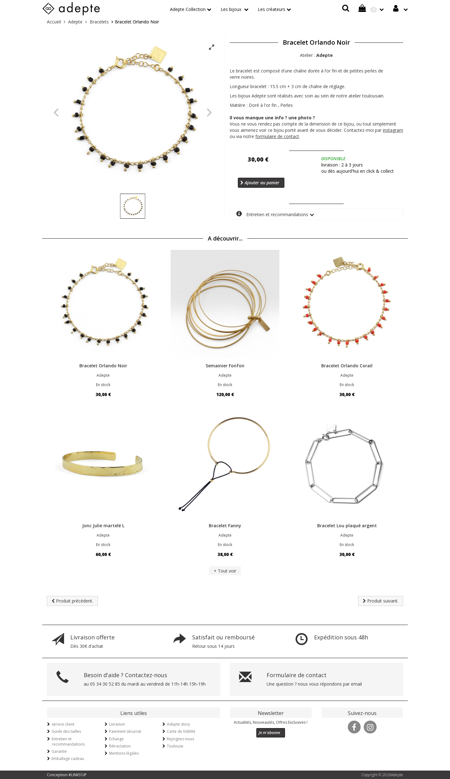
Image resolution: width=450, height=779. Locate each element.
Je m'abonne (269, 732)
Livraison (117, 724)
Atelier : (316, 55)
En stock (103, 384)
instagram (393, 130)
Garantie (59, 751)
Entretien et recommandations (272, 214)
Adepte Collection (188, 9)
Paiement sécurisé (125, 731)
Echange (116, 739)
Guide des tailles (66, 731)
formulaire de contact (277, 136)
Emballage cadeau (68, 758)
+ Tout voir (225, 571)
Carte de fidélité (181, 731)
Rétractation (120, 746)
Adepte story (178, 724)
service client (63, 724)
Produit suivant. (380, 601)
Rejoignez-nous (180, 739)
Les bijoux (231, 9)
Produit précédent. (72, 601)
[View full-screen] (211, 47)
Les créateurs (271, 9)
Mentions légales (124, 753)
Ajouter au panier (259, 183)
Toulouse (175, 746)
